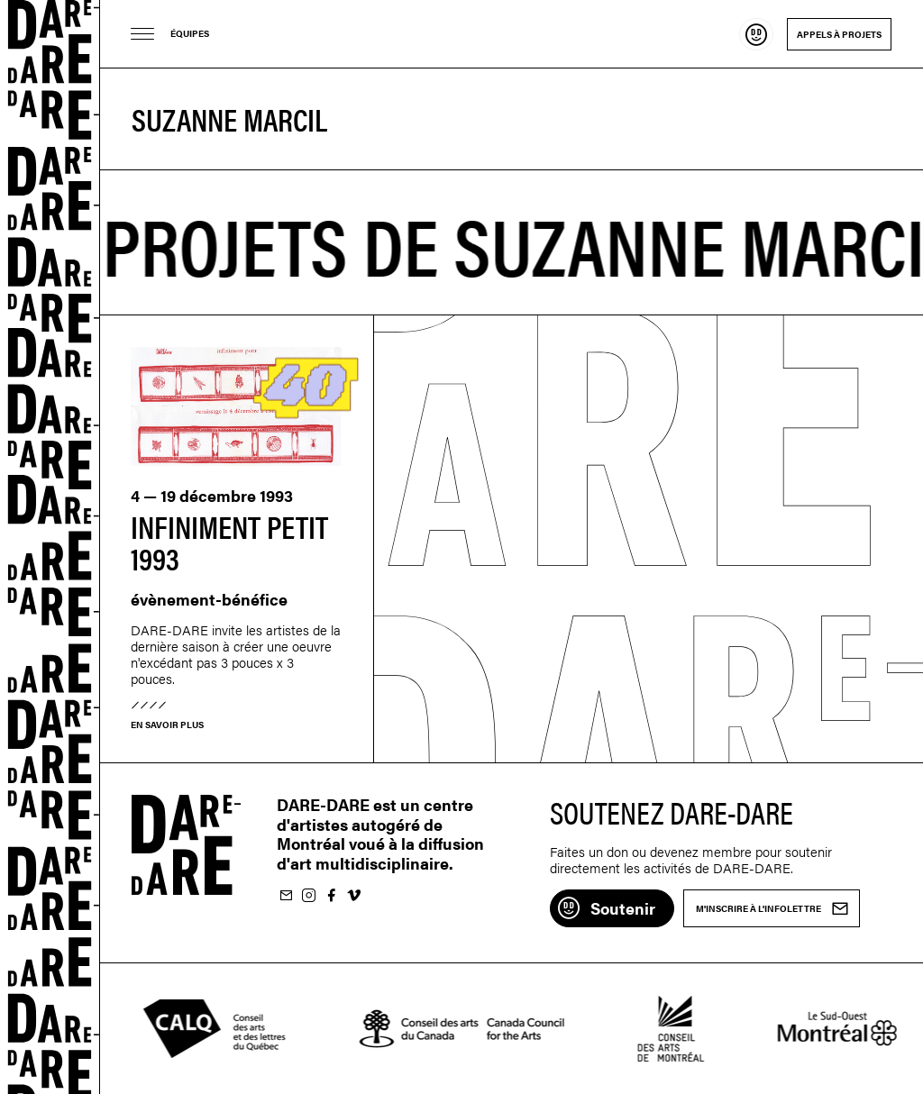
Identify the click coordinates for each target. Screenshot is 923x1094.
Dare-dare (50, 547)
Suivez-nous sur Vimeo (353, 896)
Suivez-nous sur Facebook (331, 896)
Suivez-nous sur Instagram (308, 896)
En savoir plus (167, 724)
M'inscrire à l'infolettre (286, 896)
